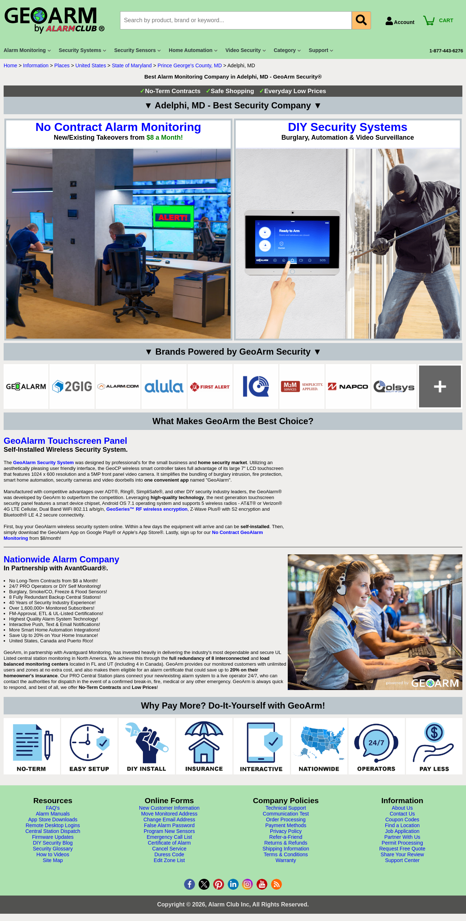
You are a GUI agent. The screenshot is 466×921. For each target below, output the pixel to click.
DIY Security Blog (52, 843)
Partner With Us (402, 837)
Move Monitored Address (169, 814)
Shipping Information (285, 849)
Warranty (285, 860)
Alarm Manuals (52, 814)
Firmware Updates (52, 837)
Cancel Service (169, 849)
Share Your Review (402, 854)
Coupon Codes (402, 819)
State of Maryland (132, 65)
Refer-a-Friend (285, 837)
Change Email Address (169, 819)
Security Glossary (53, 849)
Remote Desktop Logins (52, 825)
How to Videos (52, 854)
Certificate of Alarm (169, 843)
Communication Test (286, 814)
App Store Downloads (52, 819)
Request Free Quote (402, 849)
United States (90, 65)
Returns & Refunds (285, 843)
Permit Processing (402, 843)
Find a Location (402, 825)
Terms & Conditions (286, 854)
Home (10, 65)
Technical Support (286, 808)
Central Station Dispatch (52, 831)
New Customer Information (169, 808)
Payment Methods (285, 825)
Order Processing (286, 819)
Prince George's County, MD (190, 65)
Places (61, 65)
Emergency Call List (169, 837)
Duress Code (169, 854)
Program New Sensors (169, 831)
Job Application (402, 831)
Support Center (402, 860)
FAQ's (53, 808)
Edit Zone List (169, 860)
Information (35, 65)
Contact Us (402, 814)
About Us (402, 808)
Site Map (53, 860)
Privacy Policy (286, 831)
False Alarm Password (169, 825)
